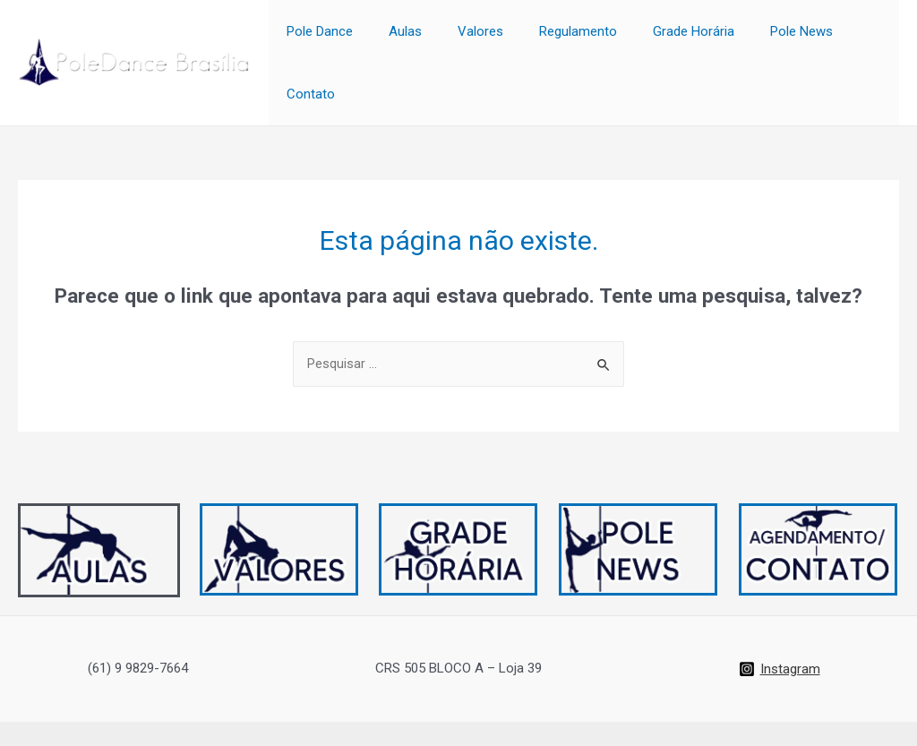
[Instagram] (779, 621)
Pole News (779, 38)
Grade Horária (680, 38)
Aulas (418, 38)
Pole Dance (342, 38)
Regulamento (574, 38)
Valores (485, 38)
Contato (861, 38)
